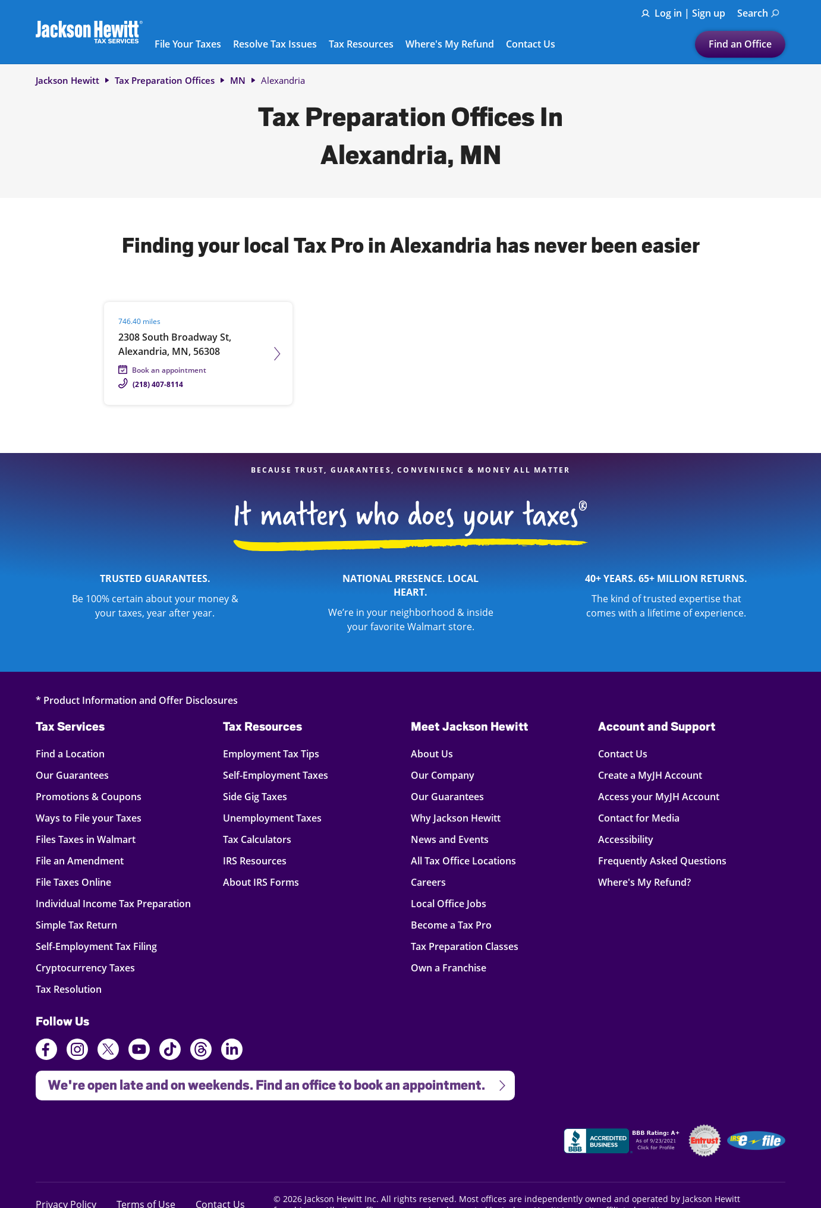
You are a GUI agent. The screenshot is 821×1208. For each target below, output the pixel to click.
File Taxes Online (73, 882)
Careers (428, 882)
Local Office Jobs (448, 903)
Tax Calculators (257, 839)
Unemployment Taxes (272, 818)
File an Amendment (80, 860)
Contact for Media (639, 818)
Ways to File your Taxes (88, 818)
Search (758, 13)
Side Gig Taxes (255, 796)
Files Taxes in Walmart (86, 839)
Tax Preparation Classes (464, 946)
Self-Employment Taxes (275, 775)
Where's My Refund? (644, 882)
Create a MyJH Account (650, 775)
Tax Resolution (70, 989)
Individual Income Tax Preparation (113, 903)
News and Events (450, 839)
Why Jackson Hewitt (456, 818)
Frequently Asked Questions (662, 860)
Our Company (442, 775)
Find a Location (70, 753)
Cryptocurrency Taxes (85, 967)
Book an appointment (169, 370)
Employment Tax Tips (271, 753)
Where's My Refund (449, 45)
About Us (432, 753)
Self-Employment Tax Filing (96, 946)
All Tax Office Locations (463, 860)
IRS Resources (255, 860)
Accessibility (625, 839)
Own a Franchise (448, 967)
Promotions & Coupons (88, 796)
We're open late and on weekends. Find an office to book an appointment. (272, 1082)
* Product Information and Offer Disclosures (137, 700)
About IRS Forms (261, 882)
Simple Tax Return (76, 925)
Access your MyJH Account (658, 796)
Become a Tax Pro (451, 925)
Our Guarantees (72, 775)
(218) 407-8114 (158, 384)
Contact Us (530, 45)
